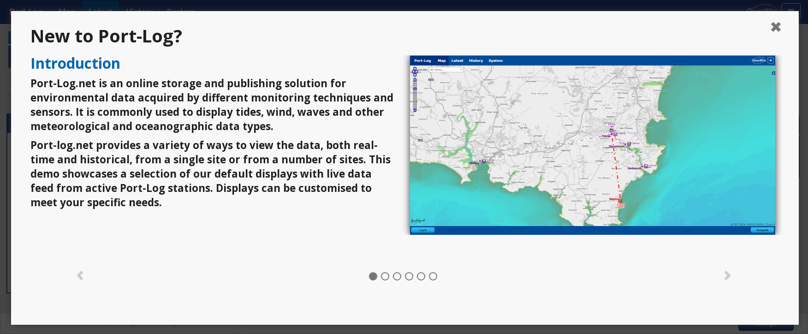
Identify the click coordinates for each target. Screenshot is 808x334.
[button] (80, 274)
